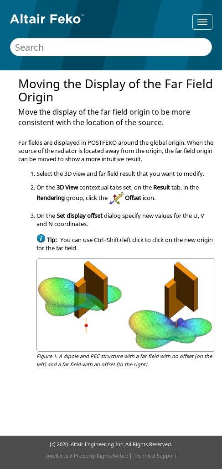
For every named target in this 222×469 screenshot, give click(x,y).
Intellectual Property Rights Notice (87, 455)
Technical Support (155, 455)
